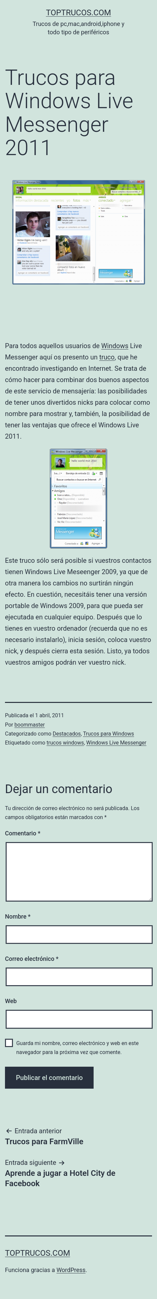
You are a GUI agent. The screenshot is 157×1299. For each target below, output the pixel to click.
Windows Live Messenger (116, 743)
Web (11, 1000)
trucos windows (65, 743)
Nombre (18, 916)
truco (107, 357)
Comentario (22, 833)
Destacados (67, 734)
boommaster (30, 725)
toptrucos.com (78, 12)
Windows (114, 346)
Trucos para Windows (108, 734)
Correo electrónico (31, 958)
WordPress (70, 1269)
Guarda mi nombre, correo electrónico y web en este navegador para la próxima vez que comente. (77, 1047)
